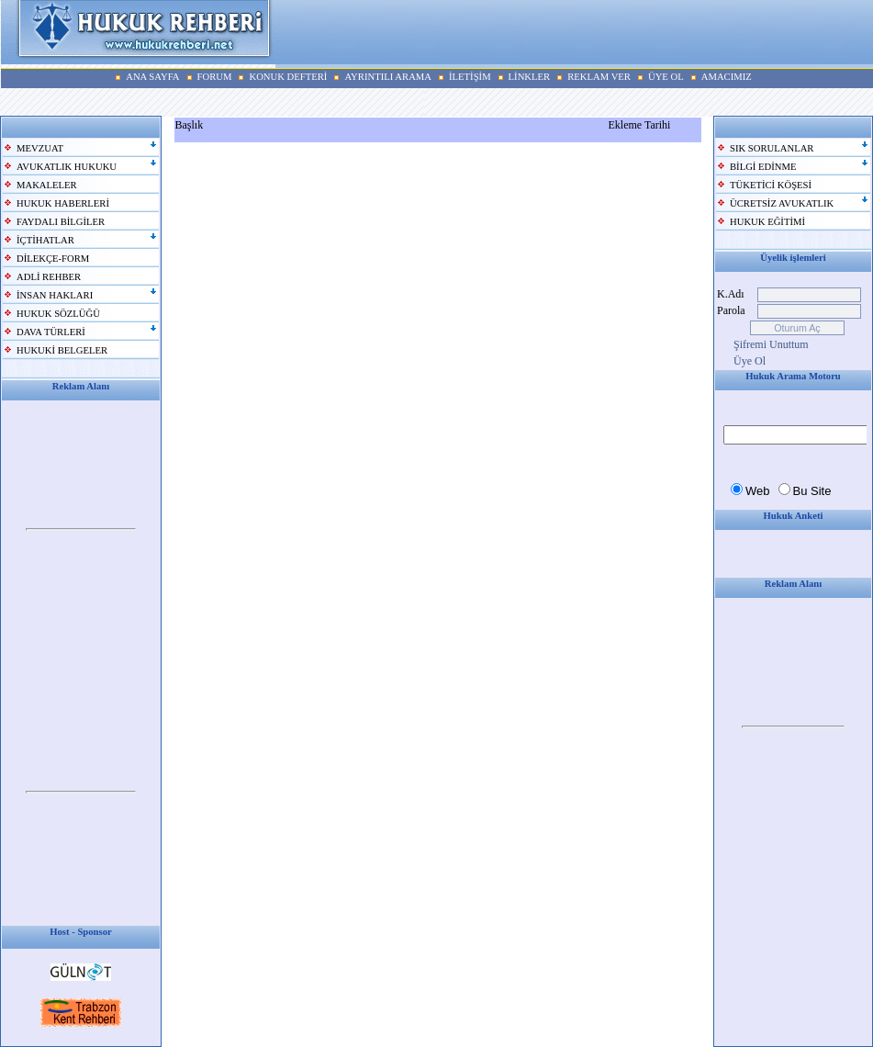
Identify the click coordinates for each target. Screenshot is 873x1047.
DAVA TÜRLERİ (51, 332)
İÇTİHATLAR (45, 240)
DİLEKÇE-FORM (53, 258)
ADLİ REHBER (49, 277)
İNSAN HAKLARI (55, 295)
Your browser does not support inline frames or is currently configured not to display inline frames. (81, 530)
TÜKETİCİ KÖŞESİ (770, 185)
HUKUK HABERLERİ (63, 203)
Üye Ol (749, 361)
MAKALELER (47, 185)
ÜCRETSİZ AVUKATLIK (782, 203)
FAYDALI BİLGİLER (61, 222)
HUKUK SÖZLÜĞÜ (58, 314)
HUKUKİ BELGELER (62, 350)
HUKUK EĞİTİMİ (767, 222)
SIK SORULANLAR (771, 148)
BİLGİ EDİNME (763, 167)
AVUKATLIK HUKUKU (67, 167)
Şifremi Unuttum (771, 344)
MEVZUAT (40, 148)
